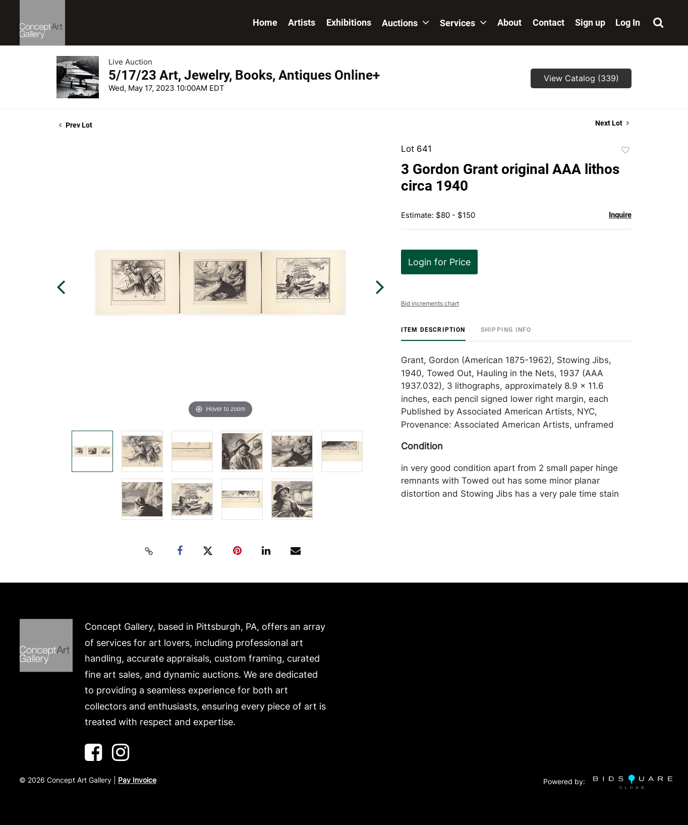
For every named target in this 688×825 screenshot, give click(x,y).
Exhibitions (348, 22)
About (509, 22)
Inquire (620, 214)
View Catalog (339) (581, 78)
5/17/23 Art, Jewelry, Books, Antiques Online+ (244, 75)
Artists (301, 22)
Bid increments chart (430, 303)
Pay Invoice (137, 780)
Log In (627, 22)
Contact (548, 22)
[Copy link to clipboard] (149, 551)
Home (265, 22)
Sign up (590, 22)
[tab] (433, 333)
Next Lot (612, 123)
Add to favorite (625, 150)
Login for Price (439, 262)
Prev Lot (75, 125)
